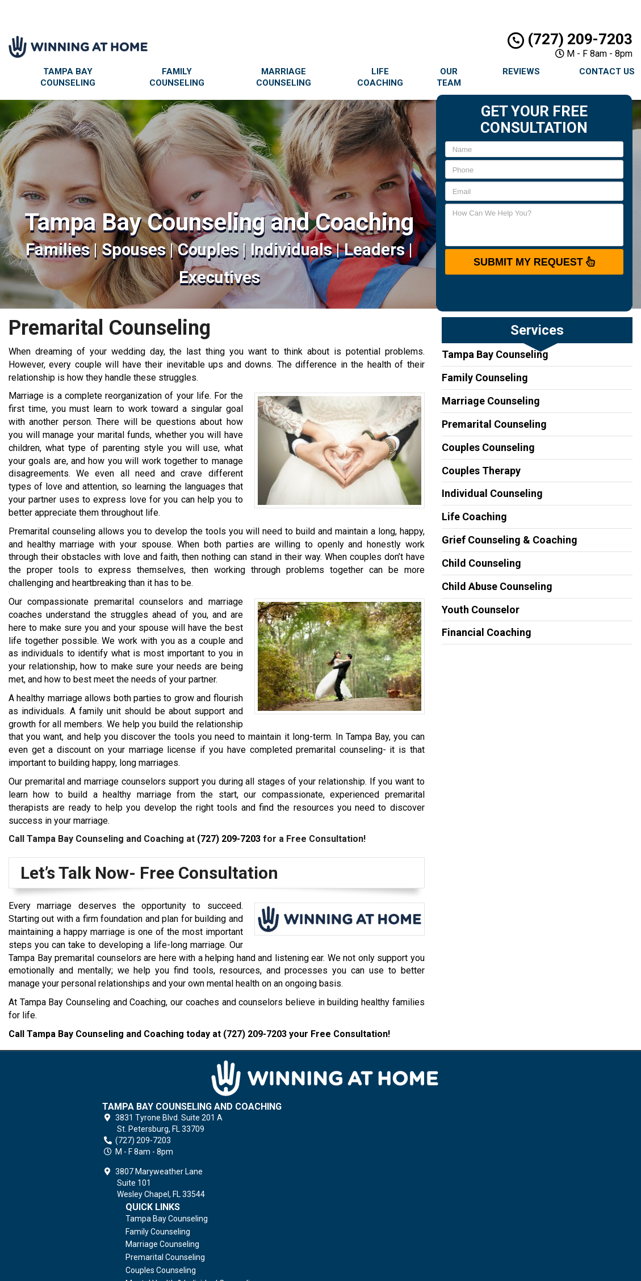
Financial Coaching (486, 632)
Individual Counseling (492, 493)
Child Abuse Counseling (497, 586)
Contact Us (377, 1206)
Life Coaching (380, 77)
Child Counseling (481, 563)
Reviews (521, 71)
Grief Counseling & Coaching (509, 540)
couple (212, 640)
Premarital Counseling (494, 424)
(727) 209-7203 (570, 39)
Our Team (449, 77)
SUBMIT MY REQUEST (534, 261)
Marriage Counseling (283, 77)
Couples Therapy (481, 471)
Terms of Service (388, 1193)
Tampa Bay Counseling (67, 77)
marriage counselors (125, 781)
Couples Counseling (488, 447)
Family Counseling (176, 77)
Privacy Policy (382, 1180)
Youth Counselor (480, 610)
